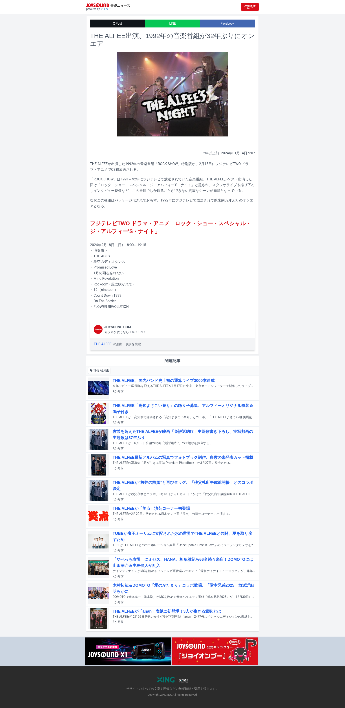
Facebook (227, 23)
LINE (172, 23)
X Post (117, 23)
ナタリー (106, 9)
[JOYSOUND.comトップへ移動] (250, 7)
